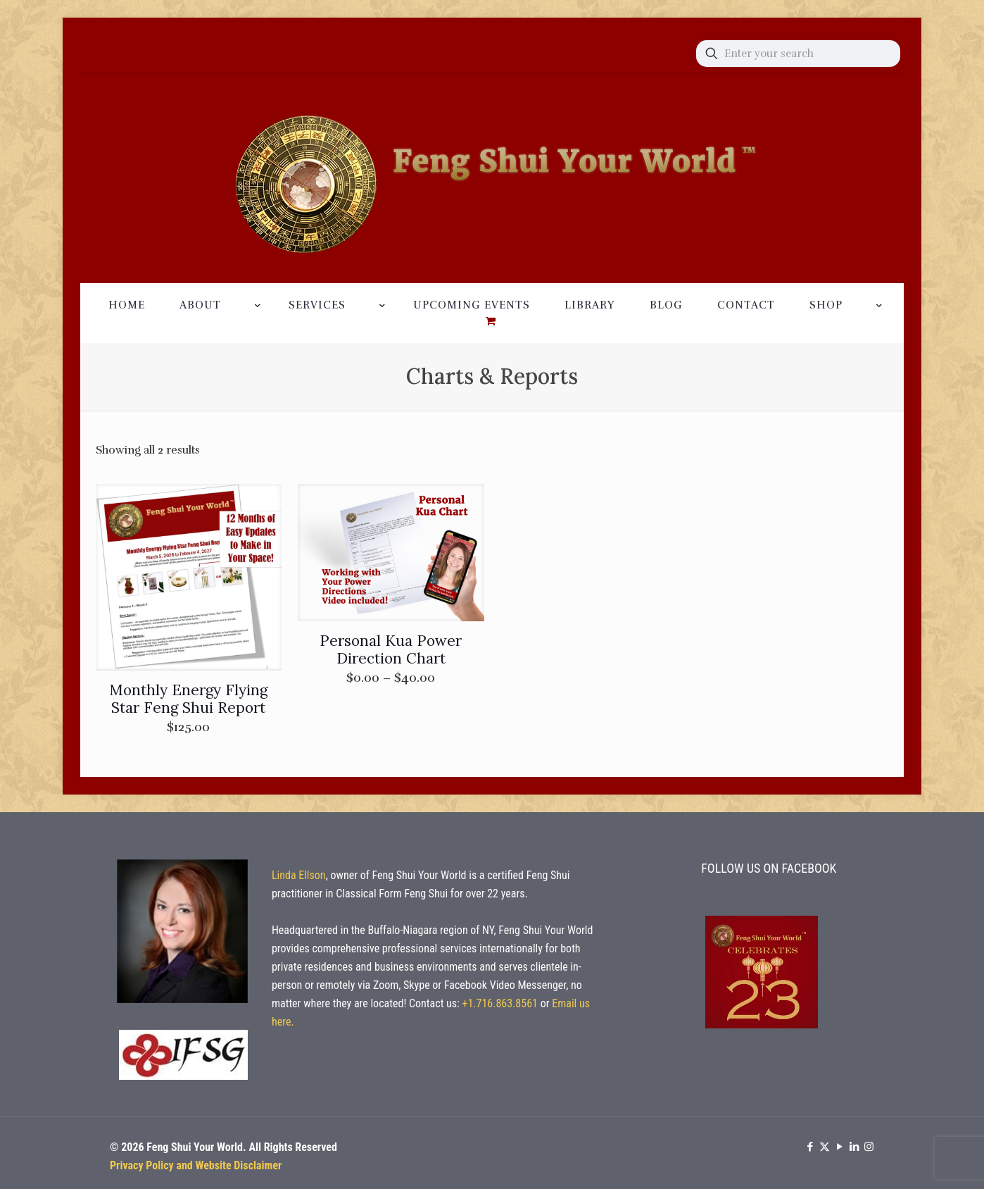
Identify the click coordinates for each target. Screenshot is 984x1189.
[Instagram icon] (869, 1146)
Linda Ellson (299, 875)
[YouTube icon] (839, 1146)
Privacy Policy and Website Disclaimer (196, 1165)
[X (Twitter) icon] (824, 1146)
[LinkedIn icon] (854, 1146)
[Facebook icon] (810, 1146)
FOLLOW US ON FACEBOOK (768, 868)
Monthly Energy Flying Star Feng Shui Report (188, 698)
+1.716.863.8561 (500, 1003)
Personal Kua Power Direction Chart (391, 649)
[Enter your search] (798, 53)
